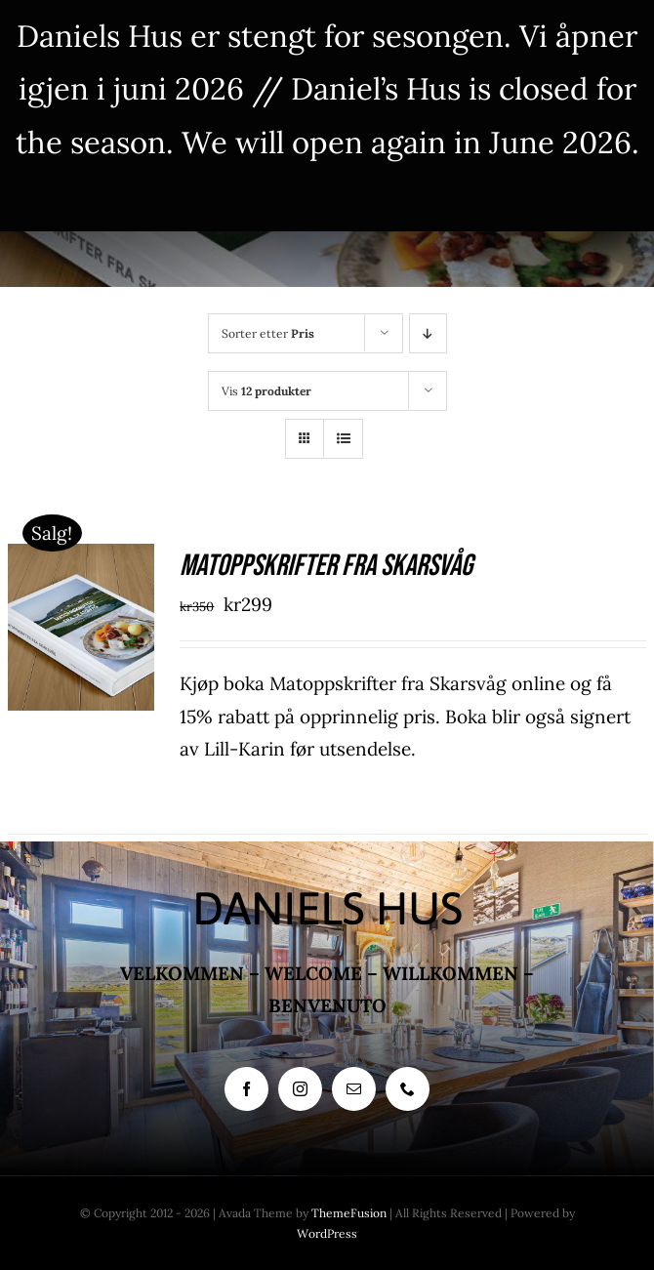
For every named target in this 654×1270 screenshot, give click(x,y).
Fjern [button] (327, 195)
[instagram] (300, 1089)
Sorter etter (268, 333)
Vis (266, 391)
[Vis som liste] (343, 439)
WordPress (327, 1233)
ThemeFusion (349, 1213)
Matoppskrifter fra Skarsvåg (326, 566)
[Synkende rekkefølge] (428, 333)
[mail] (354, 1089)
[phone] (407, 1089)
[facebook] (246, 1089)
